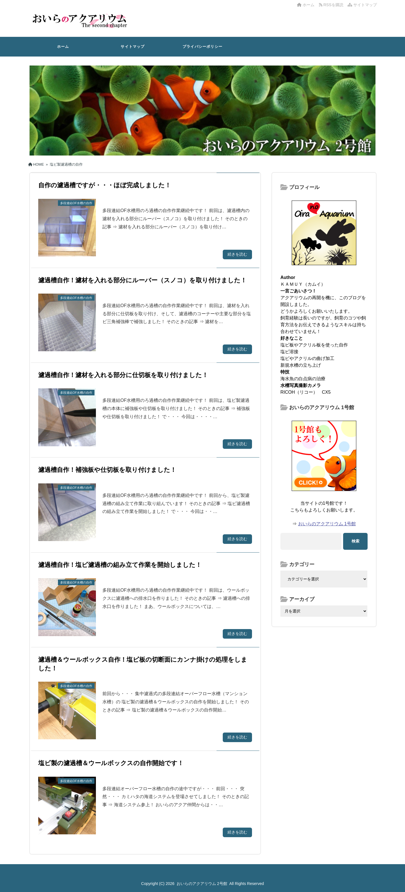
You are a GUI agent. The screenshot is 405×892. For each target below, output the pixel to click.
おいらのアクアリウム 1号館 (327, 523)
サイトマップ (362, 5)
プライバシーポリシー (202, 46)
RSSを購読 (332, 5)
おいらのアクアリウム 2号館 (202, 883)
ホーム (305, 5)
